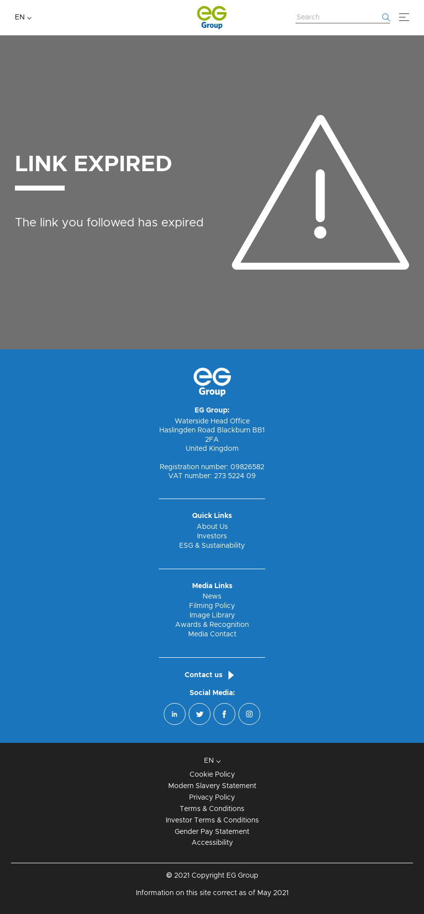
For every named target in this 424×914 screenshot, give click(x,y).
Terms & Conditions (212, 809)
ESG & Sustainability (212, 545)
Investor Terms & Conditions (212, 820)
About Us (212, 526)
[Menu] (404, 17)
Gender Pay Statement (212, 831)
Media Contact (212, 634)
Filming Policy (212, 606)
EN (20, 17)
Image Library (212, 615)
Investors (212, 536)
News (212, 596)
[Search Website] (343, 17)
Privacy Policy (212, 797)
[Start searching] (386, 17)
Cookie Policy (212, 774)
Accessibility (212, 842)
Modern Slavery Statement (212, 786)
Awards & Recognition (212, 624)
